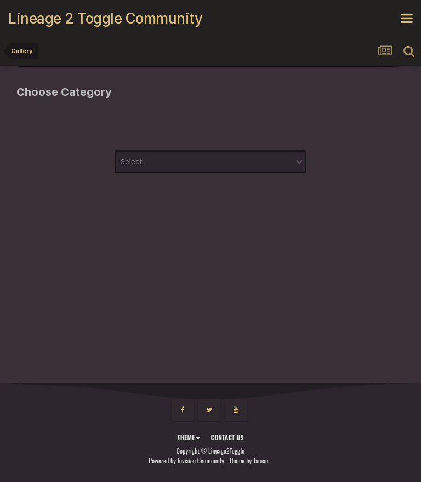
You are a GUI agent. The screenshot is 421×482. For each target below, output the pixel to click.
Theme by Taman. (249, 460)
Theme (188, 437)
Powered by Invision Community (186, 460)
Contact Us (226, 437)
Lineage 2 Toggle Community (105, 18)
